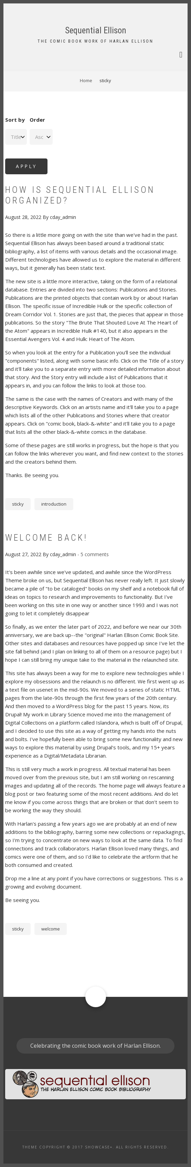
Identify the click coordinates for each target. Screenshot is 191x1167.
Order (37, 119)
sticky (18, 504)
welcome (50, 929)
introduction (53, 504)
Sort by (15, 119)
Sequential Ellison (95, 30)
